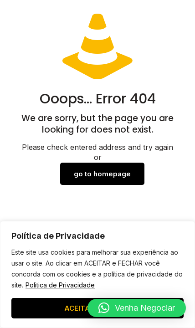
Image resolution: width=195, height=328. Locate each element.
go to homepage (102, 173)
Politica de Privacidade (60, 285)
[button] (136, 308)
